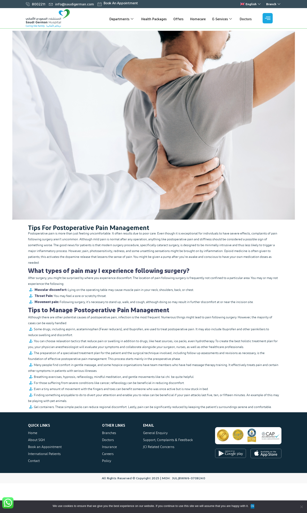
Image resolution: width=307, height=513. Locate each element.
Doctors (246, 19)
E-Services (222, 19)
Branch (273, 4)
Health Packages (154, 19)
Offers (178, 19)
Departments (122, 19)
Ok (252, 506)
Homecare (198, 19)
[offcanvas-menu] (268, 18)
